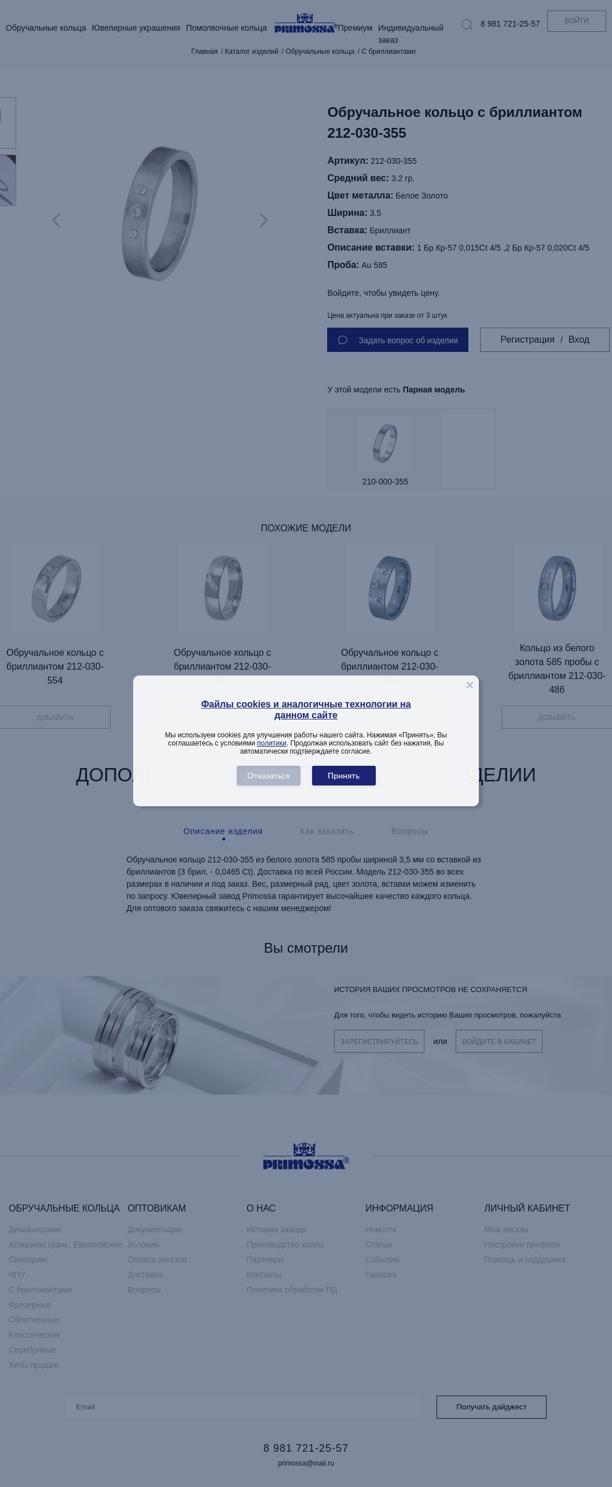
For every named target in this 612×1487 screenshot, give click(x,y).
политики (272, 743)
